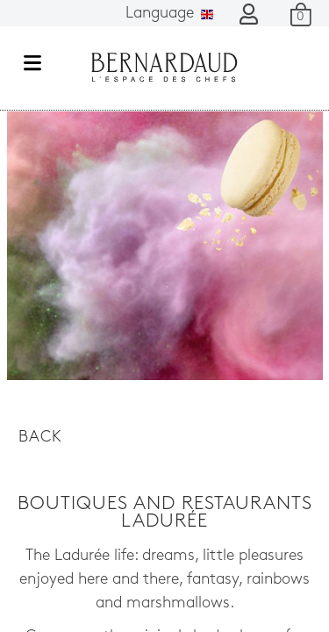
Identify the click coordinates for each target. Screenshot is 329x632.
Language (169, 13)
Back (40, 437)
